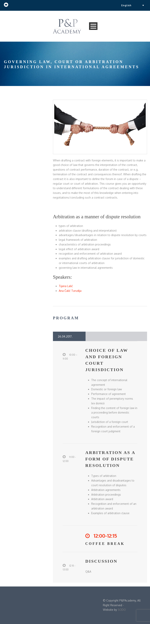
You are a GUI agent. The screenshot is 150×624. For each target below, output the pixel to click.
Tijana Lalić (66, 286)
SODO (122, 609)
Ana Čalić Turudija (70, 290)
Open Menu (93, 26)
